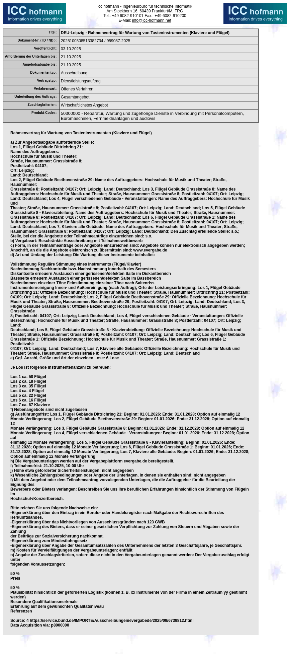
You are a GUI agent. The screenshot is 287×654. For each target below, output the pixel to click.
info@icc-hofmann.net (151, 20)
